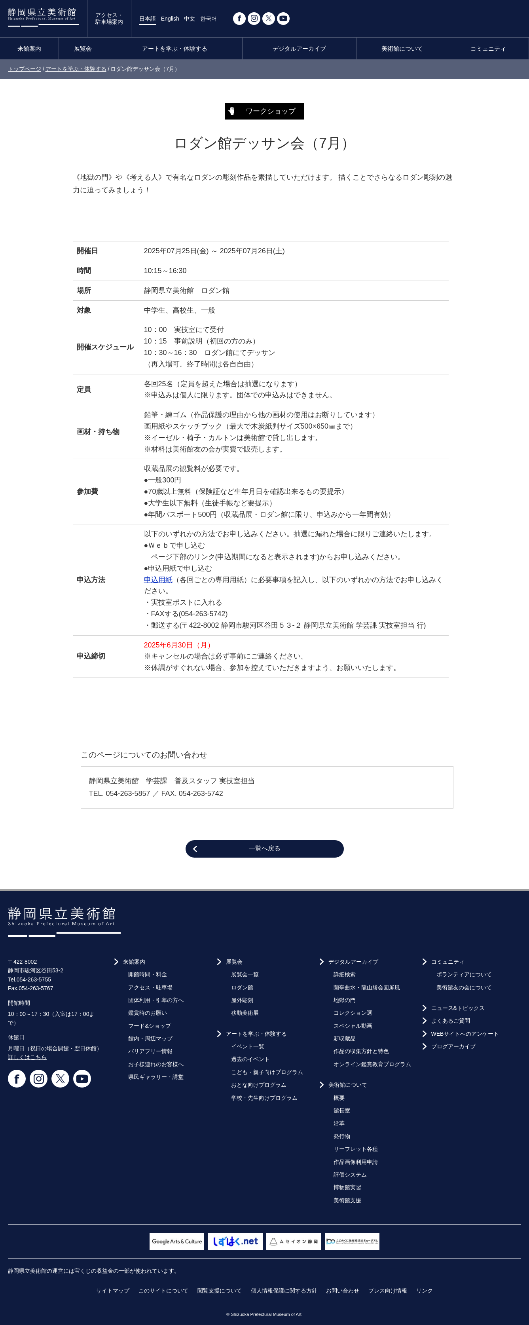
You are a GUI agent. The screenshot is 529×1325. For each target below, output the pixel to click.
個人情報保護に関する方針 (284, 1290)
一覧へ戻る (265, 848)
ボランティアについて (464, 974)
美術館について (402, 48)
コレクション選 (353, 1013)
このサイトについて (163, 1290)
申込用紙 (158, 580)
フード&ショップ (149, 1026)
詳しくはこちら (27, 1057)
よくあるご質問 (450, 1020)
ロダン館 (242, 987)
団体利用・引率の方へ (156, 1000)
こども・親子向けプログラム (267, 1072)
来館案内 (29, 48)
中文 (189, 18)
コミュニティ (488, 48)
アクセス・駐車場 (150, 987)
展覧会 (83, 48)
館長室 (342, 1110)
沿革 (339, 1123)
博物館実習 (347, 1187)
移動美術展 (245, 1013)
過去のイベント (250, 1059)
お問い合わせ (342, 1290)
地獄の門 (345, 1000)
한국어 (208, 18)
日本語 (147, 18)
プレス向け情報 (387, 1290)
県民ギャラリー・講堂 (156, 1077)
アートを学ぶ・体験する (174, 48)
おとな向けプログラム (258, 1085)
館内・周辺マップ (150, 1038)
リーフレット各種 (356, 1149)
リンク (424, 1290)
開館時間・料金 (147, 974)
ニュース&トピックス (458, 1008)
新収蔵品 (345, 1038)
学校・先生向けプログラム (264, 1098)
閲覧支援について (219, 1290)
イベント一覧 (247, 1046)
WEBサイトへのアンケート (465, 1034)
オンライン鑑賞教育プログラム (372, 1064)
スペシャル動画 (353, 1026)
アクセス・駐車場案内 (109, 18)
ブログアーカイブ (453, 1046)
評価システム (350, 1174)
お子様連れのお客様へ (156, 1064)
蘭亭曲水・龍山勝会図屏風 (367, 987)
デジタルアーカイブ (299, 48)
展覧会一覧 (245, 974)
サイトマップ (112, 1290)
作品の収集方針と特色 (361, 1051)
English (170, 18)
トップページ (24, 69)
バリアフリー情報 (150, 1051)
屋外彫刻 (242, 1000)
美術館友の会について (464, 987)
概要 (339, 1098)
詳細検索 (345, 974)
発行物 (342, 1136)
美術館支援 (347, 1200)
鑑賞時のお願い (147, 1013)
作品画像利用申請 (356, 1162)
